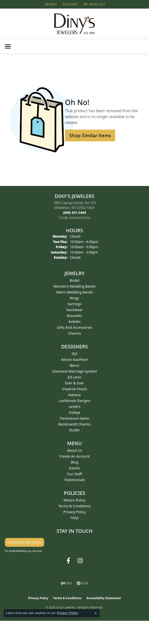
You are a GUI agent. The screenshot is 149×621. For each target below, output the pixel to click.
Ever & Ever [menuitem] (74, 383)
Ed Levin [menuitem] (74, 377)
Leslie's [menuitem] (75, 406)
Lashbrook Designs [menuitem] (74, 400)
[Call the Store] (74, 212)
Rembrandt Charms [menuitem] (74, 424)
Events (74, 468)
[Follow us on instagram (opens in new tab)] (80, 561)
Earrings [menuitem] (74, 304)
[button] (50, 4)
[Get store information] (74, 218)
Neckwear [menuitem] (74, 309)
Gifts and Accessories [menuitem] (74, 327)
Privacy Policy (74, 512)
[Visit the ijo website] (66, 583)
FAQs (74, 517)
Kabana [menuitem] (74, 394)
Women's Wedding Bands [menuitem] (75, 286)
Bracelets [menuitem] (74, 315)
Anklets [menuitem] (74, 321)
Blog (74, 462)
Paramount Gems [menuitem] (74, 418)
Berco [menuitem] (74, 365)
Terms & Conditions (74, 506)
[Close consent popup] (95, 613)
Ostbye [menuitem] (74, 412)
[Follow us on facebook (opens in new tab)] (68, 561)
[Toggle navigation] (8, 46)
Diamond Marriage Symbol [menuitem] (74, 371)
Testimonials (74, 479)
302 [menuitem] (74, 353)
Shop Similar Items (90, 135)
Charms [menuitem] (74, 333)
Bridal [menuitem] (75, 280)
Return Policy (74, 500)
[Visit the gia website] (82, 583)
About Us (74, 450)
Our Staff (74, 474)
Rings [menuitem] (74, 298)
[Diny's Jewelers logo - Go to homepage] (74, 24)
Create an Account (74, 456)
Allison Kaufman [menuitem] (74, 359)
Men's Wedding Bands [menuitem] (74, 292)
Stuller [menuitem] (74, 430)
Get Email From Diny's (24, 542)
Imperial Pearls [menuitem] (74, 389)
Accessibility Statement (103, 598)
